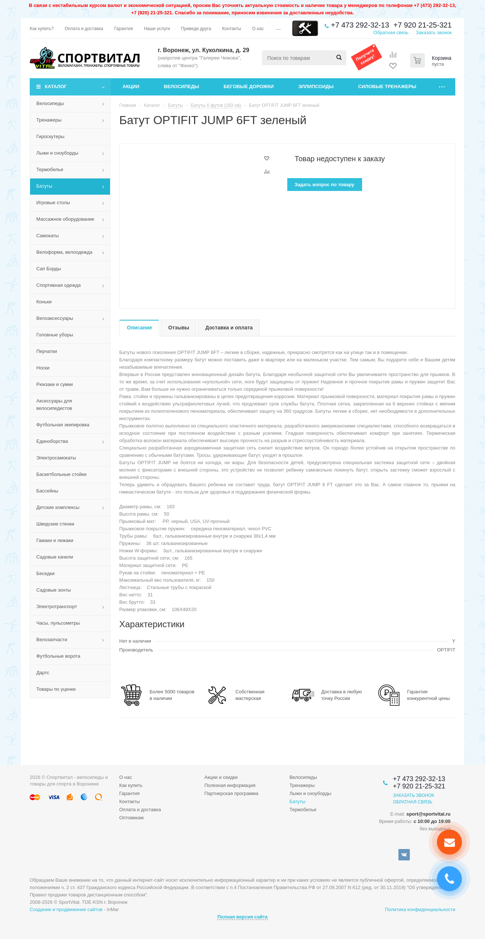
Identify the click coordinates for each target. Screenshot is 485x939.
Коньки (44, 301)
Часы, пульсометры (58, 623)
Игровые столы (53, 202)
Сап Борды (48, 268)
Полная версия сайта (242, 917)
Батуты (44, 186)
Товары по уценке (56, 689)
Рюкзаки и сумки (54, 384)
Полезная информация (229, 785)
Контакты (129, 801)
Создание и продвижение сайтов (66, 909)
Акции (131, 86)
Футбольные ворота (58, 656)
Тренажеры (49, 120)
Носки (43, 368)
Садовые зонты (53, 590)
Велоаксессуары (54, 318)
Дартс (42, 672)
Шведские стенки (55, 524)
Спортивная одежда (58, 285)
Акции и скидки (221, 777)
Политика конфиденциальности (420, 909)
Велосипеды (181, 86)
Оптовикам (131, 817)
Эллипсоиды (315, 86)
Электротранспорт (56, 606)
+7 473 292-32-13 (360, 25)
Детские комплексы (57, 507)
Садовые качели (54, 557)
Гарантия (129, 793)
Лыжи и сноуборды (57, 153)
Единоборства (52, 441)
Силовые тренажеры (387, 86)
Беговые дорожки (249, 86)
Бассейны (47, 491)
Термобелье (49, 169)
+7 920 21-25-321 (423, 25)
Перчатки (46, 351)
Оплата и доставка (140, 809)
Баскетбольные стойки (61, 474)
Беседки (45, 573)
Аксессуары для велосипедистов (54, 404)
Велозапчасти (51, 639)
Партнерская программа (231, 793)
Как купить (130, 785)
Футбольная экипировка (63, 424)
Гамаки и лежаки (54, 540)
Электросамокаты (56, 458)
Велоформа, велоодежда (64, 252)
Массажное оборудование (65, 219)
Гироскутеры (50, 136)
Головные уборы (54, 334)
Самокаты (47, 235)
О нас (125, 777)
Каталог (56, 86)
